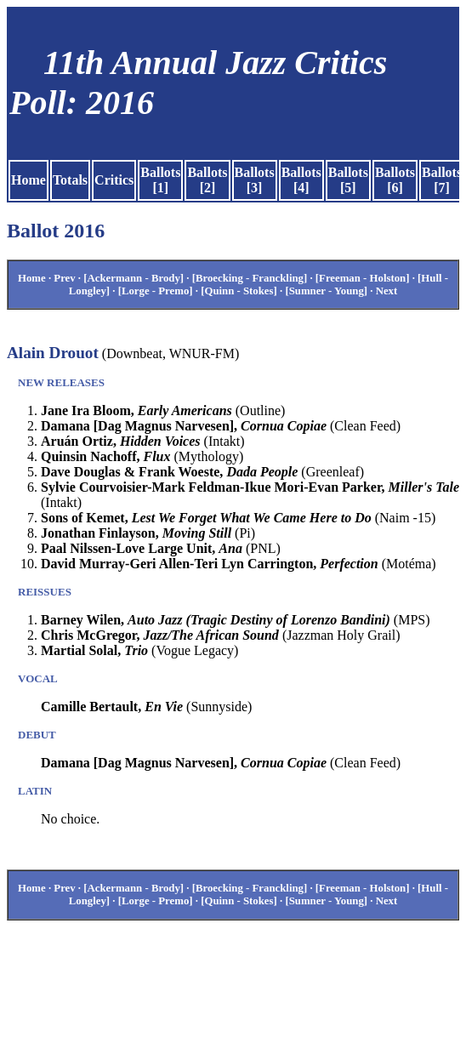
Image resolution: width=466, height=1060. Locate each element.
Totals (70, 180)
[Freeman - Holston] (362, 278)
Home (28, 180)
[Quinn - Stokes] (239, 291)
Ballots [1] (160, 180)
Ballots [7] (442, 180)
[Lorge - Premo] (155, 291)
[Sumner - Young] (326, 291)
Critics (114, 180)
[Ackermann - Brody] (133, 278)
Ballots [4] (301, 180)
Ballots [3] (255, 180)
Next (387, 291)
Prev (64, 278)
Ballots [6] (395, 180)
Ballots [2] (207, 180)
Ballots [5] (348, 180)
